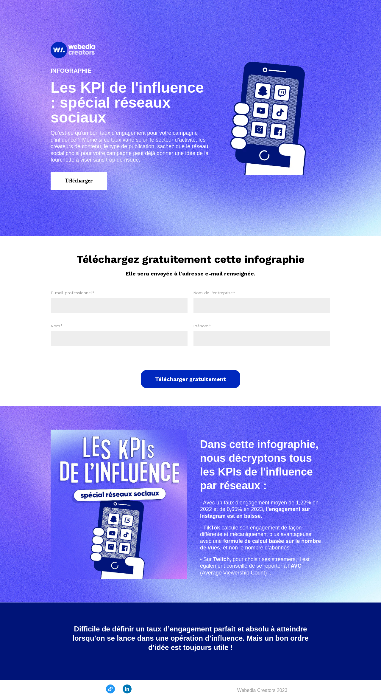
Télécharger (79, 181)
